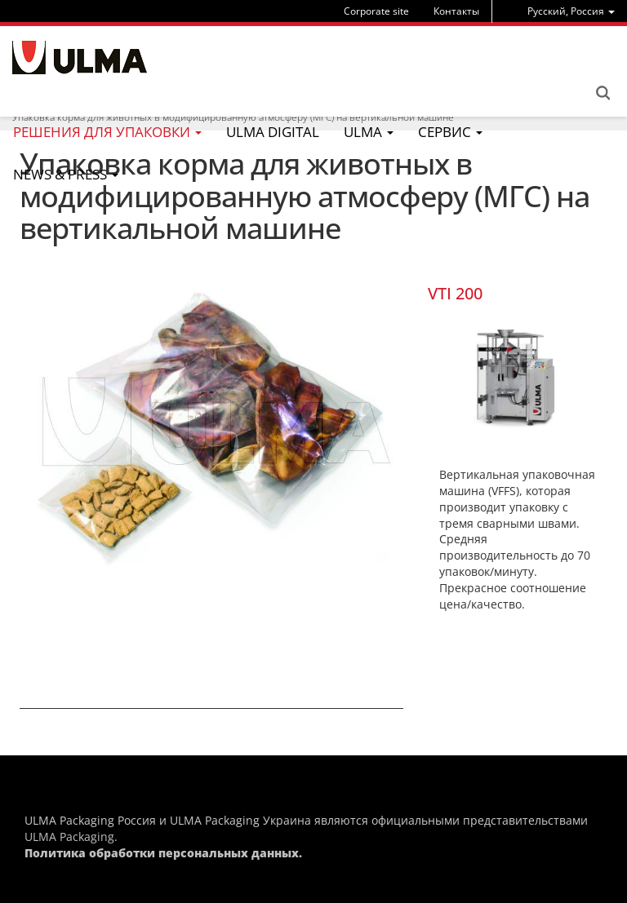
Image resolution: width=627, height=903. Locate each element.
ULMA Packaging (69, 836)
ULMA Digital (272, 131)
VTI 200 (455, 293)
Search (602, 93)
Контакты (456, 11)
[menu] (571, 11)
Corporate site (376, 11)
